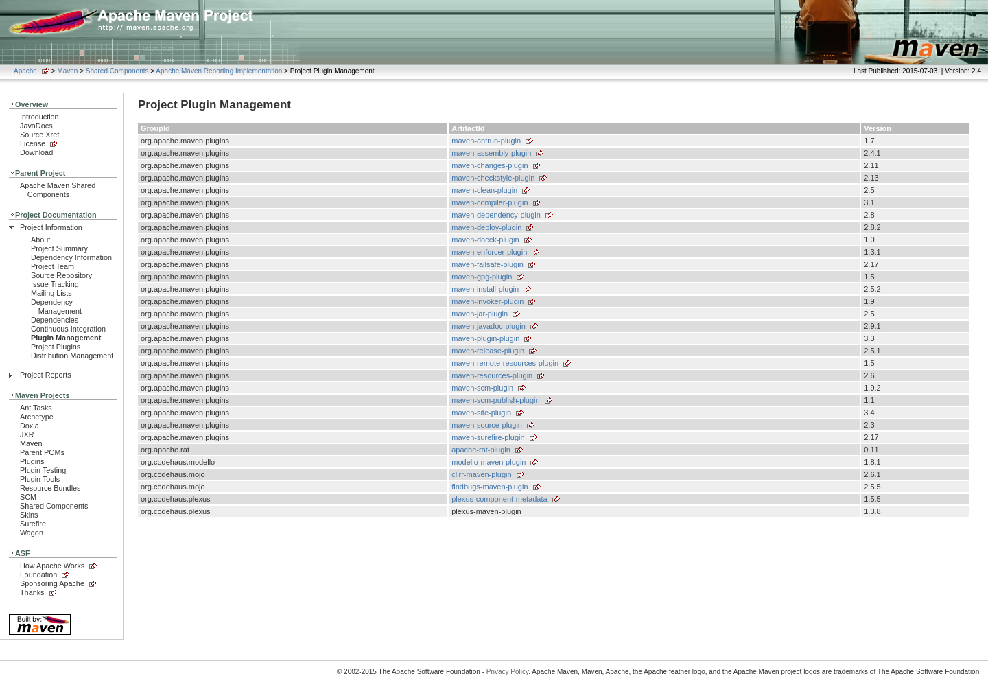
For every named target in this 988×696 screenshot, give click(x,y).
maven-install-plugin (485, 289)
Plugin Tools (40, 479)
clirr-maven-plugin (481, 474)
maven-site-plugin (481, 412)
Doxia (29, 425)
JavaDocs (36, 125)
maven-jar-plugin (479, 314)
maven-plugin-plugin (485, 338)
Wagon (31, 533)
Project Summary (59, 248)
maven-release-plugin (487, 351)
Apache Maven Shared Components (57, 189)
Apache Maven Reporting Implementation (219, 71)
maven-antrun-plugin (486, 141)
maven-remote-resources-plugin (504, 363)
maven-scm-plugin (482, 388)
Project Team (52, 266)
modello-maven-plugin (488, 462)
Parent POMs (42, 452)
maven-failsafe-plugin (487, 264)
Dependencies (54, 320)
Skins (29, 515)
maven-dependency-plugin (496, 215)
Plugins (32, 461)
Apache (25, 71)
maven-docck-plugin (485, 239)
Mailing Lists (51, 293)
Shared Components (117, 71)
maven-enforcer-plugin (489, 252)
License (32, 143)
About (40, 239)
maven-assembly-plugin (491, 153)
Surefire (33, 524)
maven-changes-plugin (489, 165)
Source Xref (39, 134)
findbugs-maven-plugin (489, 487)
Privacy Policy (507, 671)
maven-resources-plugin (491, 375)
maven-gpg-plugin (481, 276)
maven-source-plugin (486, 425)
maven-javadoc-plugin (488, 326)
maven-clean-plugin (484, 190)
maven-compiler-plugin (489, 202)
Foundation (38, 574)
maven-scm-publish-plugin (495, 400)
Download (36, 152)
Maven (67, 71)
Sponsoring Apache (52, 583)
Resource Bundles (50, 488)
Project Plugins (55, 347)
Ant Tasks (36, 408)
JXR (27, 434)
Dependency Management (56, 306)
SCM (28, 497)
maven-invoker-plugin (487, 301)
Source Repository (61, 275)
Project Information (51, 227)
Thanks (32, 592)
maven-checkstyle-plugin (492, 178)
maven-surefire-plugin (487, 437)
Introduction (39, 117)
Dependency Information (71, 257)
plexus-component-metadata (499, 499)
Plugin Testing (43, 470)
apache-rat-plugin (480, 449)
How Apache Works (52, 565)
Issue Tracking (55, 284)
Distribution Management (72, 355)
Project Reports (45, 375)
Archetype (37, 417)
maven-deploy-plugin (486, 227)
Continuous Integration (68, 329)
